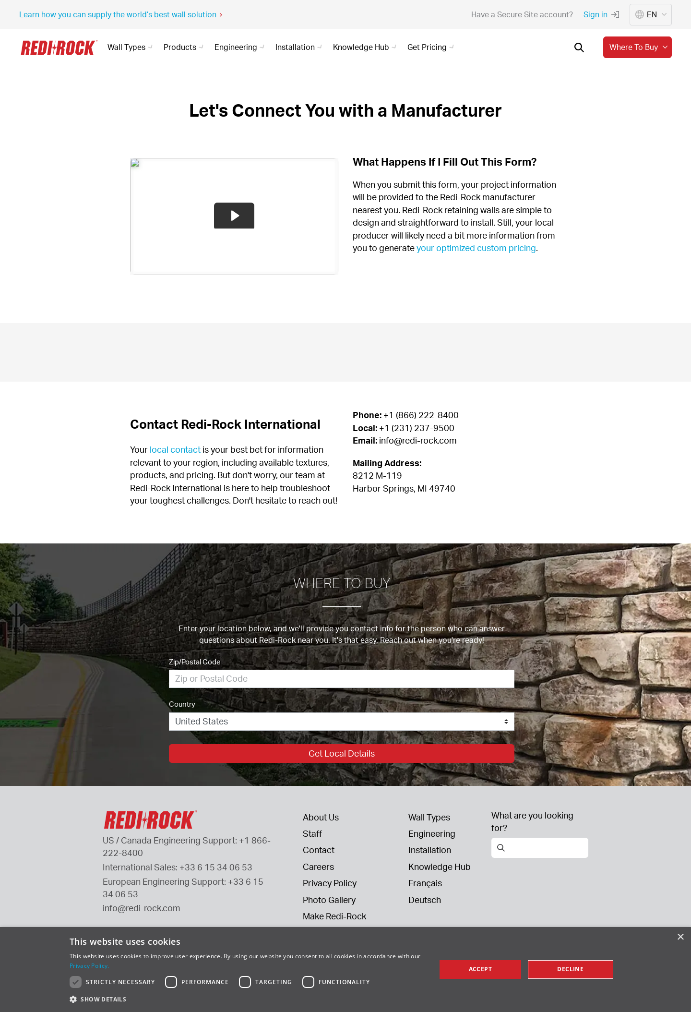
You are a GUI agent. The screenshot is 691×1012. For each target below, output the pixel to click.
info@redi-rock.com (141, 908)
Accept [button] (480, 969)
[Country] (341, 721)
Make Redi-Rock (334, 916)
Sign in (601, 14)
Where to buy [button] (639, 47)
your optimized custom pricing (475, 247)
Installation (429, 849)
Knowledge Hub (439, 866)
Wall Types (429, 817)
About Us (321, 817)
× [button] (680, 937)
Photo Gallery (329, 899)
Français (425, 883)
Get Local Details (342, 753)
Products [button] (185, 47)
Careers (318, 866)
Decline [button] (570, 969)
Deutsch (424, 899)
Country (182, 704)
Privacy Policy (330, 883)
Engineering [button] (240, 47)
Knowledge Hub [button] (366, 47)
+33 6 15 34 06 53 (215, 867)
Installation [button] (300, 47)
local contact (175, 449)
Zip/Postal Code (195, 661)
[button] (247, 999)
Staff (312, 833)
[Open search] (579, 47)
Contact (318, 849)
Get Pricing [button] (432, 47)
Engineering (431, 833)
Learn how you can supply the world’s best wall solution (121, 14)
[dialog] (345, 969)
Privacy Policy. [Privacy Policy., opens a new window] (89, 966)
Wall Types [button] (131, 47)
